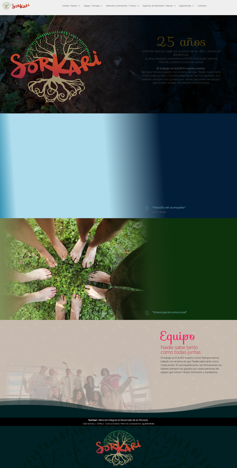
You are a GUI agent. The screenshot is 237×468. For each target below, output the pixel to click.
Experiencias (185, 5)
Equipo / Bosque (92, 5)
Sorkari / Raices (69, 5)
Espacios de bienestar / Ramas (158, 5)
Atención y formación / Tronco (121, 5)
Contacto (202, 5)
